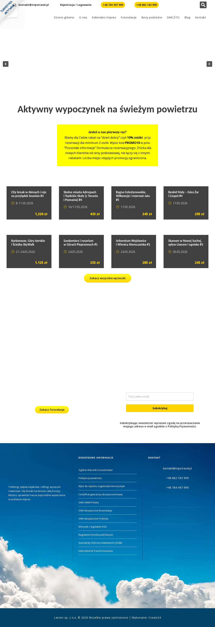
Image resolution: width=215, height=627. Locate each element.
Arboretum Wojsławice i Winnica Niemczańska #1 (133, 243)
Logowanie (84, 5)
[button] (5, 64)
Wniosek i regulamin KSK (92, 526)
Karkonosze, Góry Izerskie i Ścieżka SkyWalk (28, 243)
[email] (160, 396)
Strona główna (64, 17)
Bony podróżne (152, 17)
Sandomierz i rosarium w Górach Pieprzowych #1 (81, 243)
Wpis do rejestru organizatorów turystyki (101, 486)
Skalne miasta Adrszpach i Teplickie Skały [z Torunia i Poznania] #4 (81, 196)
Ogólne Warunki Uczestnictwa (95, 470)
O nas (83, 17)
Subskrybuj (159, 408)
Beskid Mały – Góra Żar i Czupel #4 (183, 194)
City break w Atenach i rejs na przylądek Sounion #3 (28, 194)
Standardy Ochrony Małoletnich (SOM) (100, 542)
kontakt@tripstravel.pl (34, 5)
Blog (187, 17)
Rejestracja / (68, 5)
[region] (107, 64)
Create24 (155, 617)
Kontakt (200, 17)
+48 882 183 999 (146, 5)
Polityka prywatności (90, 478)
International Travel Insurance (95, 551)
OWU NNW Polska (88, 502)
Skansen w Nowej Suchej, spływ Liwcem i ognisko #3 (185, 243)
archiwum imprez (20, 499)
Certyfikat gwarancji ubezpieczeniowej (100, 494)
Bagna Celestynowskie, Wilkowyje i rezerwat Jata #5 (133, 196)
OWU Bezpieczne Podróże (93, 518)
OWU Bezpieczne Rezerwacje (95, 510)
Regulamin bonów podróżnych (95, 534)
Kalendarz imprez (104, 17)
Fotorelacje (129, 17)
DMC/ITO (173, 17)
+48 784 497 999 (113, 5)
